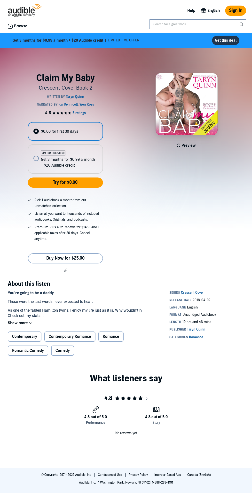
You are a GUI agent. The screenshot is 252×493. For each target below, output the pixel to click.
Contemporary (24, 336)
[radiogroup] (65, 148)
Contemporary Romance (70, 336)
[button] (65, 270)
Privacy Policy (139, 475)
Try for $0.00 (65, 182)
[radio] (65, 131)
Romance (111, 336)
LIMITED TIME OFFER (76, 40)
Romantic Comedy (28, 350)
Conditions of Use (110, 475)
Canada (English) (199, 475)
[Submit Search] (241, 24)
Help (191, 10)
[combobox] (197, 24)
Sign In (235, 10)
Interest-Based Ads (167, 475)
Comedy (62, 350)
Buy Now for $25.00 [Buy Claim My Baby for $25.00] (65, 258)
